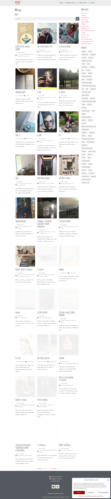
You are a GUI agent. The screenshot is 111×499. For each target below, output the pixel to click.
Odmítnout (91, 492)
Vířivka (84, 170)
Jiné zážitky (85, 98)
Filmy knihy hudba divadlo (89, 85)
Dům (83, 79)
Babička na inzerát (87, 60)
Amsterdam (85, 54)
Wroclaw (84, 173)
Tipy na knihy (91, 151)
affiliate (84, 51)
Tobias (83, 154)
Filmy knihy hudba (87, 82)
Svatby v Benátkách (87, 148)
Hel (87, 89)
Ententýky (89, 79)
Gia (83, 89)
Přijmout (79, 492)
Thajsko (84, 151)
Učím (89, 157)
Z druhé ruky (85, 176)
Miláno (84, 120)
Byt (83, 70)
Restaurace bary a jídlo (88, 139)
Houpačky (93, 89)
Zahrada (93, 176)
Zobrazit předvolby (103, 492)
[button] (108, 480)
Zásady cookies (82, 496)
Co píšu (88, 70)
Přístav (84, 135)
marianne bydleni (86, 117)
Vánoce (90, 164)
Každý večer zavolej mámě (89, 101)
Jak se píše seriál (86, 92)
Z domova (91, 173)
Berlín (83, 64)
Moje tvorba (84, 3)
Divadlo (90, 73)
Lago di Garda (86, 110)
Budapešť (92, 67)
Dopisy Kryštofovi (86, 76)
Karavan (92, 98)
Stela (83, 142)
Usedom (84, 164)
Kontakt (93, 2)
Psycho (90, 135)
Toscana (90, 154)
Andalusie (93, 54)
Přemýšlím (91, 132)
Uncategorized (86, 160)
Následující (54, 468)
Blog (61, 2)
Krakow (84, 107)
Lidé (93, 110)
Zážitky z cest (85, 182)
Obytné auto (85, 129)
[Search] (77, 19)
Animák (84, 57)
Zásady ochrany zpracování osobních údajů (94, 496)
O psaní (84, 123)
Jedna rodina (85, 95)
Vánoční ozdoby (86, 167)
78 (49, 468)
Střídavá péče (90, 142)
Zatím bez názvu (86, 179)
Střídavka (84, 145)
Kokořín (90, 104)
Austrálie (90, 57)
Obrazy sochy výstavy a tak (89, 126)
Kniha (83, 104)
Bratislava (84, 67)
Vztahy (90, 170)
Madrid (84, 114)
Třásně (83, 157)
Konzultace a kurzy (71, 3)
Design (84, 73)
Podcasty (84, 132)
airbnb (90, 51)
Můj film (90, 120)
